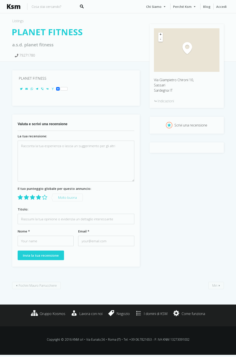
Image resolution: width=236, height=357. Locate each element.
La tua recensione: (32, 136)
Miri (214, 285)
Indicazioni (165, 101)
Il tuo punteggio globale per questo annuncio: (54, 188)
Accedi (221, 6)
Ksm (14, 6)
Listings (18, 21)
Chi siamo (154, 6)
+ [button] (161, 35)
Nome (24, 231)
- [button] (161, 39)
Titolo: (23, 209)
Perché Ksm (182, 6)
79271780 (27, 55)
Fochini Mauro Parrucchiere (38, 285)
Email (83, 231)
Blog (207, 6)
